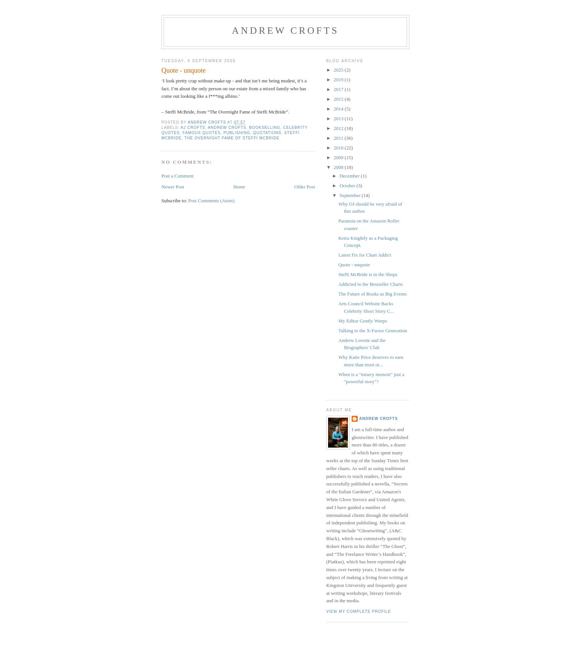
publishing (237, 133)
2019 (339, 79)
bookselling (264, 127)
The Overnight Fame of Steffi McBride (231, 138)
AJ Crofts (193, 127)
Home (239, 187)
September (351, 195)
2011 (339, 138)
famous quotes (202, 133)
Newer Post (172, 187)
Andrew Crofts (285, 30)
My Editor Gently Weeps (362, 321)
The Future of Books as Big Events (372, 294)
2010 (339, 148)
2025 (339, 70)
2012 (339, 128)
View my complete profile (358, 611)
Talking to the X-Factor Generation (372, 330)
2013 (339, 118)
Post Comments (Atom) (211, 200)
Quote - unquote (354, 264)
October (348, 185)
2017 (339, 89)
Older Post (304, 187)
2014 (339, 109)
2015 (339, 99)
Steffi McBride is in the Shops (367, 274)
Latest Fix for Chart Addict (364, 255)
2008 (339, 167)
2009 (339, 157)
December (350, 176)
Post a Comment (177, 176)
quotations (267, 133)
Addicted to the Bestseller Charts (370, 284)
